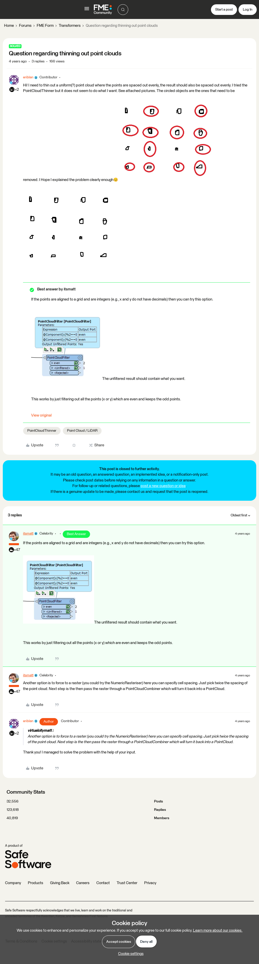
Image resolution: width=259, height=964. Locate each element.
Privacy (150, 883)
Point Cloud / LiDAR (82, 430)
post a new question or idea (163, 486)
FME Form (45, 26)
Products (35, 883)
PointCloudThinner (41, 430)
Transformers (70, 26)
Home (9, 26)
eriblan (28, 77)
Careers (83, 883)
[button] (87, 10)
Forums (25, 26)
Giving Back (59, 883)
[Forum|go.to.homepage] (103, 10)
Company (13, 883)
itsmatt (28, 533)
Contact (103, 883)
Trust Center (127, 883)
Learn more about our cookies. (218, 930)
